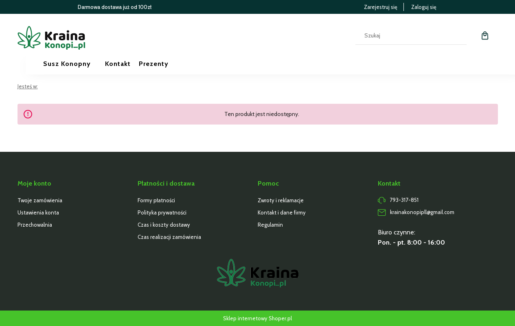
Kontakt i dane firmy (282, 212)
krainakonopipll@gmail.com (422, 212)
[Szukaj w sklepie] (403, 35)
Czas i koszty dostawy (164, 224)
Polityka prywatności (162, 212)
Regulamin (270, 224)
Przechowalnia (35, 224)
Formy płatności (156, 200)
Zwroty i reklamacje (281, 200)
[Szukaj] (457, 35)
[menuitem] (74, 64)
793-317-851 (404, 200)
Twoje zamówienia (40, 200)
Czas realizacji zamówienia (169, 237)
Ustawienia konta (38, 212)
